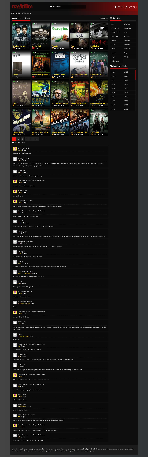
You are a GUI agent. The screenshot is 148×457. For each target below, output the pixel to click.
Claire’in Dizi (21, 170)
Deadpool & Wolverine (25, 291)
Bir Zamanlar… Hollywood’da (42, 132)
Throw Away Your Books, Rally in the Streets (31, 180)
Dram (126, 32)
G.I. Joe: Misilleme (58, 132)
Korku (114, 45)
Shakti (15, 75)
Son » (36, 139)
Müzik (114, 49)
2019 (126, 84)
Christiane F (21, 251)
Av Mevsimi (36, 46)
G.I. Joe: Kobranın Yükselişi (80, 132)
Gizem (114, 40)
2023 (126, 76)
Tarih (113, 57)
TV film (127, 57)
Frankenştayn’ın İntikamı (80, 103)
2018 (113, 88)
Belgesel (127, 28)
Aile (113, 24)
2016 (113, 92)
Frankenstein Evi (38, 103)
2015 (126, 92)
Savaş (114, 53)
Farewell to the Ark (23, 148)
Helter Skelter (22, 322)
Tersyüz (55, 46)
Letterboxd (26, 13)
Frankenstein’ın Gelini (98, 103)
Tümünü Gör (103, 18)
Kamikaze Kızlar (22, 354)
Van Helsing (94, 132)
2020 (113, 84)
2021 (126, 80)
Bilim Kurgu (116, 32)
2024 (113, 76)
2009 (126, 105)
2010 (113, 105)
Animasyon (116, 28)
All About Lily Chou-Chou (25, 201)
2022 (113, 80)
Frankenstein (18, 132)
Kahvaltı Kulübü (96, 75)
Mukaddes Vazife (58, 75)
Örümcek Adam (22, 191)
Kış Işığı (15, 103)
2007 (126, 109)
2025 (126, 72)
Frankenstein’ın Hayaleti (61, 103)
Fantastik (115, 36)
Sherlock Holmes (19, 46)
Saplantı (20, 261)
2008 (113, 109)
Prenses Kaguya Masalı (79, 75)
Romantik (127, 49)
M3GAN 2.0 (21, 281)
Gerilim (127, 36)
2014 (113, 97)
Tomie (20, 334)
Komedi (127, 40)
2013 (126, 97)
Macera (127, 45)
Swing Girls (21, 221)
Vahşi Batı (115, 61)
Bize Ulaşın (15, 13)
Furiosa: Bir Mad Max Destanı (26, 415)
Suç (125, 53)
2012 (113, 101)
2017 (126, 88)
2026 (113, 72)
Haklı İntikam (95, 46)
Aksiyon (127, 24)
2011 (126, 101)
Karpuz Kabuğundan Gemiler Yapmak (46, 75)
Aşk (72, 46)
